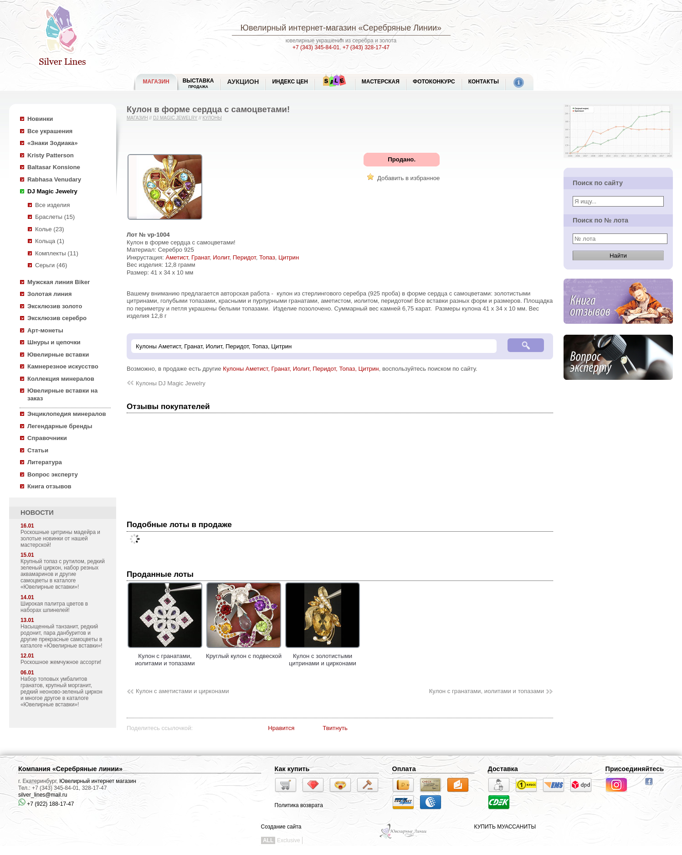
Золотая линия (49, 293)
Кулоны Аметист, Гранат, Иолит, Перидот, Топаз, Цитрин (301, 368)
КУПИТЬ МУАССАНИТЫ (505, 827)
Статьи (37, 450)
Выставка (198, 83)
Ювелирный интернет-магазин (298, 27)
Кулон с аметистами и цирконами (182, 691)
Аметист (176, 257)
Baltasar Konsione (53, 167)
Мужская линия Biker (58, 282)
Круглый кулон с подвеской (244, 652)
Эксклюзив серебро (57, 318)
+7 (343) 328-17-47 (366, 47)
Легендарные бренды (59, 426)
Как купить (292, 768)
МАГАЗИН (156, 81)
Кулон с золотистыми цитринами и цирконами (322, 656)
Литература (44, 462)
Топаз (267, 257)
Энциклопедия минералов (66, 413)
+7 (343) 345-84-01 (315, 47)
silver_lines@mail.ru (42, 795)
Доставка (503, 768)
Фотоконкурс (434, 81)
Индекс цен (290, 81)
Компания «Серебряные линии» (70, 768)
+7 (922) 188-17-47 (46, 804)
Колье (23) (49, 229)
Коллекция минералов (60, 378)
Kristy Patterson (50, 155)
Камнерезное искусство (62, 366)
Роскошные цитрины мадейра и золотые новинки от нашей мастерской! (60, 538)
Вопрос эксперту (52, 474)
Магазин (137, 117)
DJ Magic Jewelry (52, 191)
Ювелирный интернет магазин (97, 781)
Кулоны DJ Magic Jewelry (170, 383)
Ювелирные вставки (58, 354)
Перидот (244, 257)
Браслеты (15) (55, 216)
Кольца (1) (49, 241)
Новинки (40, 118)
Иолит (221, 257)
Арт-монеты (45, 330)
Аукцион (243, 81)
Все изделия (52, 205)
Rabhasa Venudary (54, 179)
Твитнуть (335, 728)
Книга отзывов (49, 486)
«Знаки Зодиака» (52, 143)
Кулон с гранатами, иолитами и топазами (165, 656)
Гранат (200, 257)
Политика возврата (299, 805)
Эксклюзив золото (54, 306)
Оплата (404, 768)
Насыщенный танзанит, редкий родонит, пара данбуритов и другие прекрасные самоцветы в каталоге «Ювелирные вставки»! (62, 636)
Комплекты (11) (56, 253)
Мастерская (381, 81)
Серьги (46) (51, 265)
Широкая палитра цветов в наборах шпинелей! (54, 607)
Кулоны (211, 117)
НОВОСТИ (37, 512)
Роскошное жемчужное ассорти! (61, 662)
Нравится (281, 728)
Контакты (483, 81)
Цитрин (288, 257)
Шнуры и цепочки (54, 342)
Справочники (47, 438)
